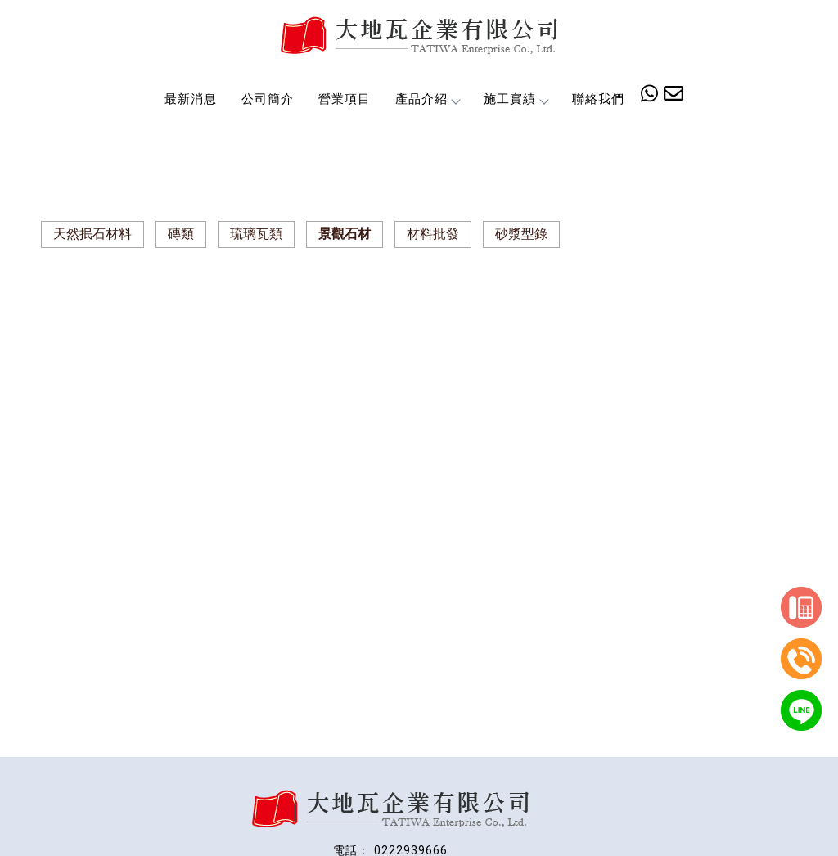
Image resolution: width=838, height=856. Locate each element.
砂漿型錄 (521, 233)
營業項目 (344, 99)
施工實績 (515, 99)
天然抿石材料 (92, 233)
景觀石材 (344, 233)
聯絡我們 (598, 99)
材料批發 (433, 233)
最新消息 (190, 99)
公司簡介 (267, 99)
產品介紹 (427, 99)
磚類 (181, 233)
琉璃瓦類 (256, 233)
